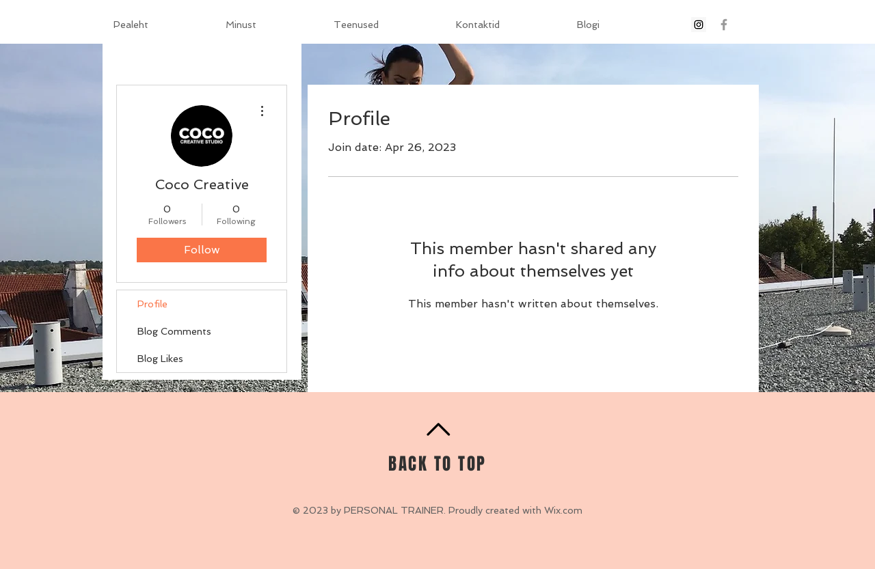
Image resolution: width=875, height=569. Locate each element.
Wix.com (563, 510)
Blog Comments (174, 331)
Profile (152, 304)
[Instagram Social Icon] (698, 24)
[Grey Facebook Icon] (723, 24)
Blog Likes (160, 358)
